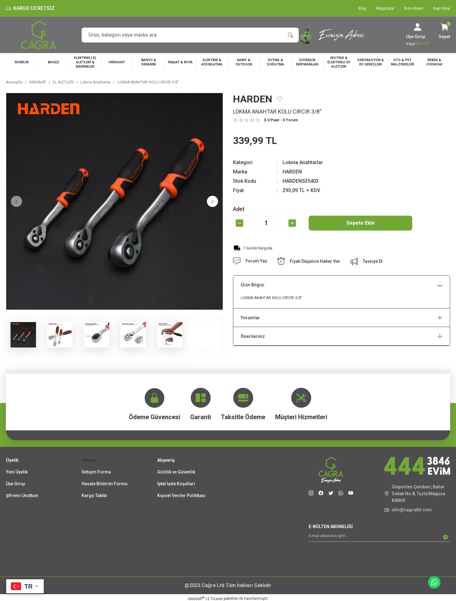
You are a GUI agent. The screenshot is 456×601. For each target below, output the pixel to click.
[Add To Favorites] (279, 98)
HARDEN (292, 172)
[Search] (190, 35)
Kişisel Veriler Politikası (181, 495)
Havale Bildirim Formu (104, 483)
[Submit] (445, 537)
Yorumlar (250, 317)
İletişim (89, 460)
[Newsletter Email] (379, 537)
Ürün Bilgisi (252, 284)
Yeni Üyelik (17, 471)
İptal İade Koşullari (176, 483)
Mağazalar (385, 8)
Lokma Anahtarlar (303, 162)
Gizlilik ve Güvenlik (176, 471)
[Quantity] (266, 223)
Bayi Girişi (441, 8)
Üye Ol (422, 43)
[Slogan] (341, 35)
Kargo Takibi (94, 495)
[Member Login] (417, 27)
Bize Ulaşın (413, 8)
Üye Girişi (15, 483)
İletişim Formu (96, 471)
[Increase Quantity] (292, 223)
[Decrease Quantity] (239, 223)
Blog (362, 8)
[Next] (212, 201)
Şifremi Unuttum (22, 495)
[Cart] (444, 31)
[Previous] (16, 201)
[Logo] (39, 34)
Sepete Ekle (360, 223)
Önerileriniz (253, 336)
